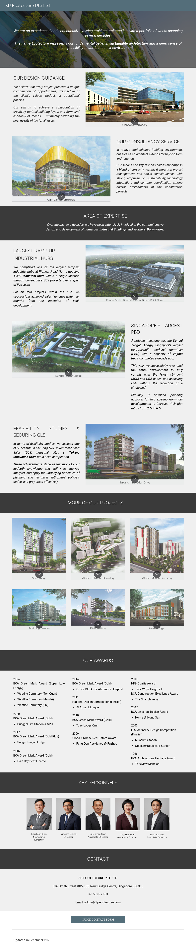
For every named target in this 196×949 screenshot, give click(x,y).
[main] (98, 39)
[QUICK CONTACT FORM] (98, 919)
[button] (135, 121)
